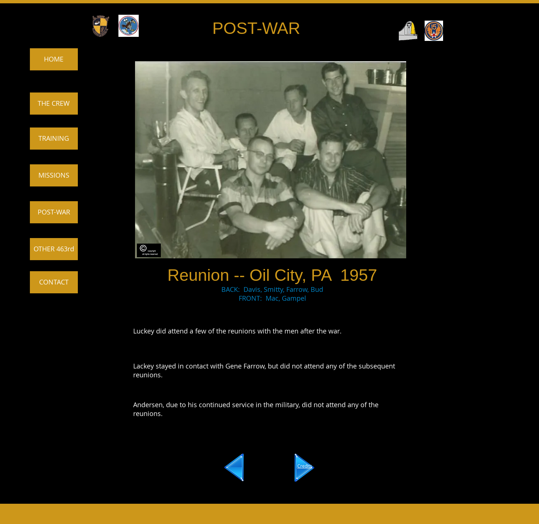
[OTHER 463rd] (54, 249)
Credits (304, 466)
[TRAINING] (54, 138)
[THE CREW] (54, 103)
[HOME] (54, 59)
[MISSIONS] (54, 175)
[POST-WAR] (54, 212)
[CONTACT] (54, 282)
